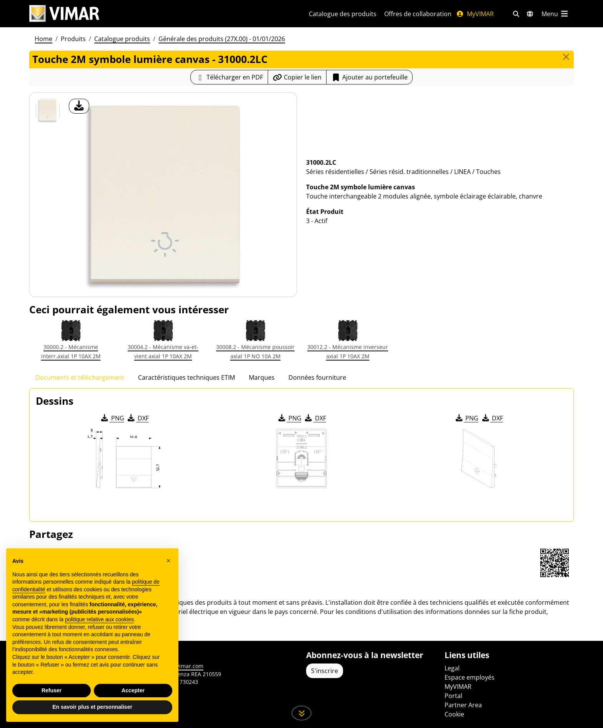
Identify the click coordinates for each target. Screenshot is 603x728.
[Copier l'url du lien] (297, 77)
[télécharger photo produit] (79, 106)
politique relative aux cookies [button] (99, 619)
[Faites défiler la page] (301, 713)
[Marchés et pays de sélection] (530, 13)
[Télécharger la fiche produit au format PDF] (229, 77)
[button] (168, 560)
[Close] (566, 56)
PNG (112, 418)
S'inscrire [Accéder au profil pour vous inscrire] (324, 671)
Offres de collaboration (417, 14)
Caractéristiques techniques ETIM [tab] (186, 377)
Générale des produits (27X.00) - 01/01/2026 (221, 39)
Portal (453, 696)
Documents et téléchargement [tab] (79, 377)
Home (43, 39)
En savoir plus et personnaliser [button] (92, 707)
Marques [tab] (262, 377)
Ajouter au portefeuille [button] (369, 77)
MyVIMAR (475, 14)
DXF (138, 418)
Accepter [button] (133, 690)
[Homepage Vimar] (64, 13)
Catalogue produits (122, 39)
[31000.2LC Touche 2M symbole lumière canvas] (48, 110)
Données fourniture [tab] (317, 377)
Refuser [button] (52, 690)
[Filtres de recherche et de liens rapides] (516, 13)
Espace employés (470, 677)
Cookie (454, 714)
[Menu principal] (555, 13)
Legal (452, 668)
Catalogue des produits (342, 14)
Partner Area (463, 705)
